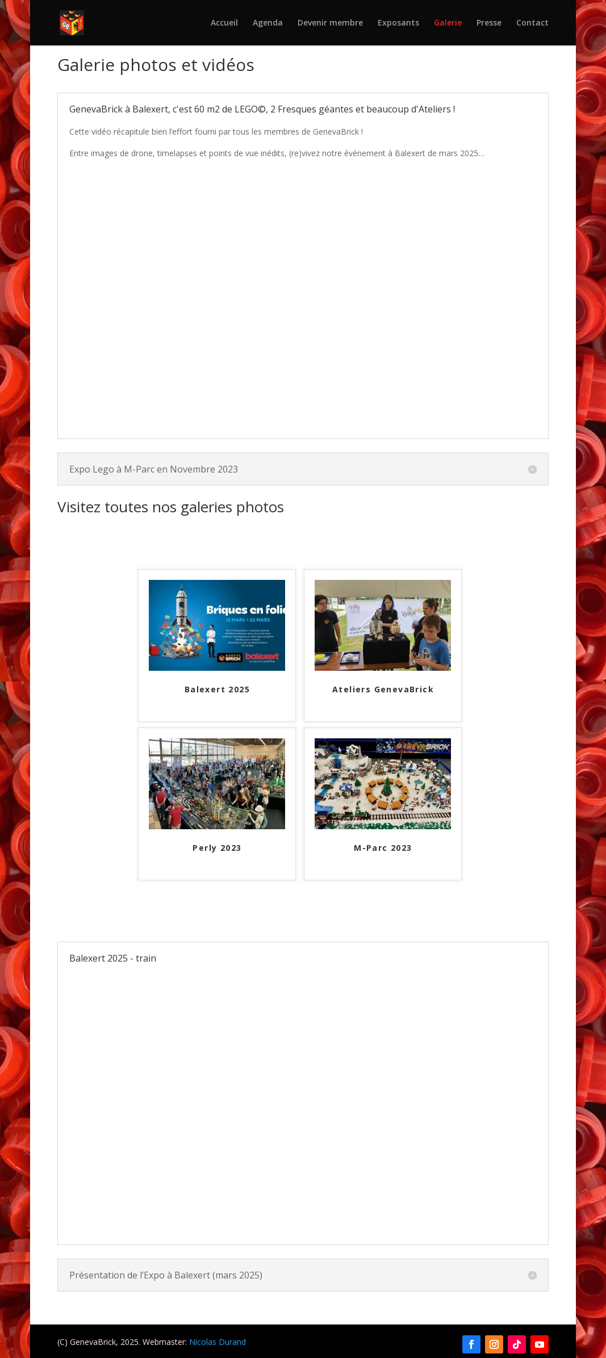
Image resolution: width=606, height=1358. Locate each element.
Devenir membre (330, 23)
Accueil (224, 23)
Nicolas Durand (217, 1341)
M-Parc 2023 (383, 848)
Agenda (268, 23)
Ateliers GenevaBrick (383, 690)
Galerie (448, 23)
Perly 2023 (217, 848)
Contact (532, 23)
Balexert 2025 (217, 690)
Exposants (398, 23)
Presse (489, 23)
